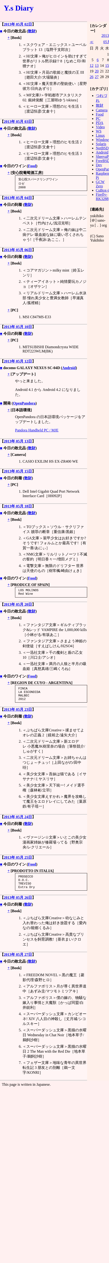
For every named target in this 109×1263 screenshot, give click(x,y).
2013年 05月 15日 (18, 472)
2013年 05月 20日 (18, 607)
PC (98, 119)
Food (32, 166)
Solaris (101, 144)
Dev (99, 165)
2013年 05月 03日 (18, 122)
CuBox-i (102, 190)
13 (97, 66)
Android (69, 369)
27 (97, 77)
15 (107, 66)
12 (91, 66)
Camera (102, 110)
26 (91, 77)
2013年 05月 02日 (18, 24)
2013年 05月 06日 (18, 251)
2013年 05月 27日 (18, 963)
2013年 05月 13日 (18, 442)
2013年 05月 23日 (18, 715)
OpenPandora (24, 404)
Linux (100, 135)
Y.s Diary (19, 8)
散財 (31, 31)
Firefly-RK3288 (102, 197)
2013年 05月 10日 (18, 328)
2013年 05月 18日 (18, 507)
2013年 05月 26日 (18, 906)
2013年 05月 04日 (18, 199)
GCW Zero (100, 184)
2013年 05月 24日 (18, 822)
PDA (99, 123)
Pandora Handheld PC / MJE (36, 431)
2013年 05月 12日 (18, 362)
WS (98, 131)
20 (97, 71)
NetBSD (102, 148)
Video (100, 127)
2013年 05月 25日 (18, 863)
